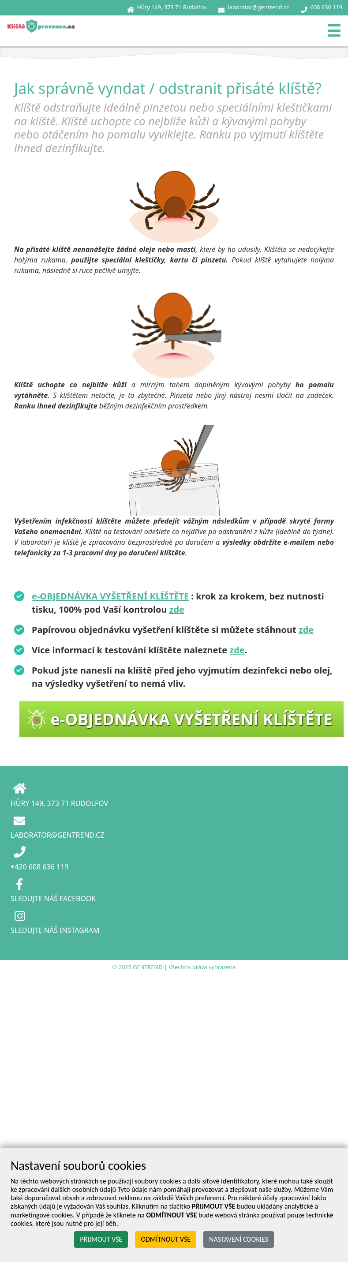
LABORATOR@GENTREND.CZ (57, 835)
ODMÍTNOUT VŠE (166, 1239)
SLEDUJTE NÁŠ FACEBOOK (53, 898)
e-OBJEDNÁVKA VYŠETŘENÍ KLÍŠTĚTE (110, 596)
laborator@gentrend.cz (258, 7)
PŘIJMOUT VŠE (101, 1239)
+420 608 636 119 (39, 867)
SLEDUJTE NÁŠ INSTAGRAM (55, 930)
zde (176, 609)
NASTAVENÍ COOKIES (238, 1239)
